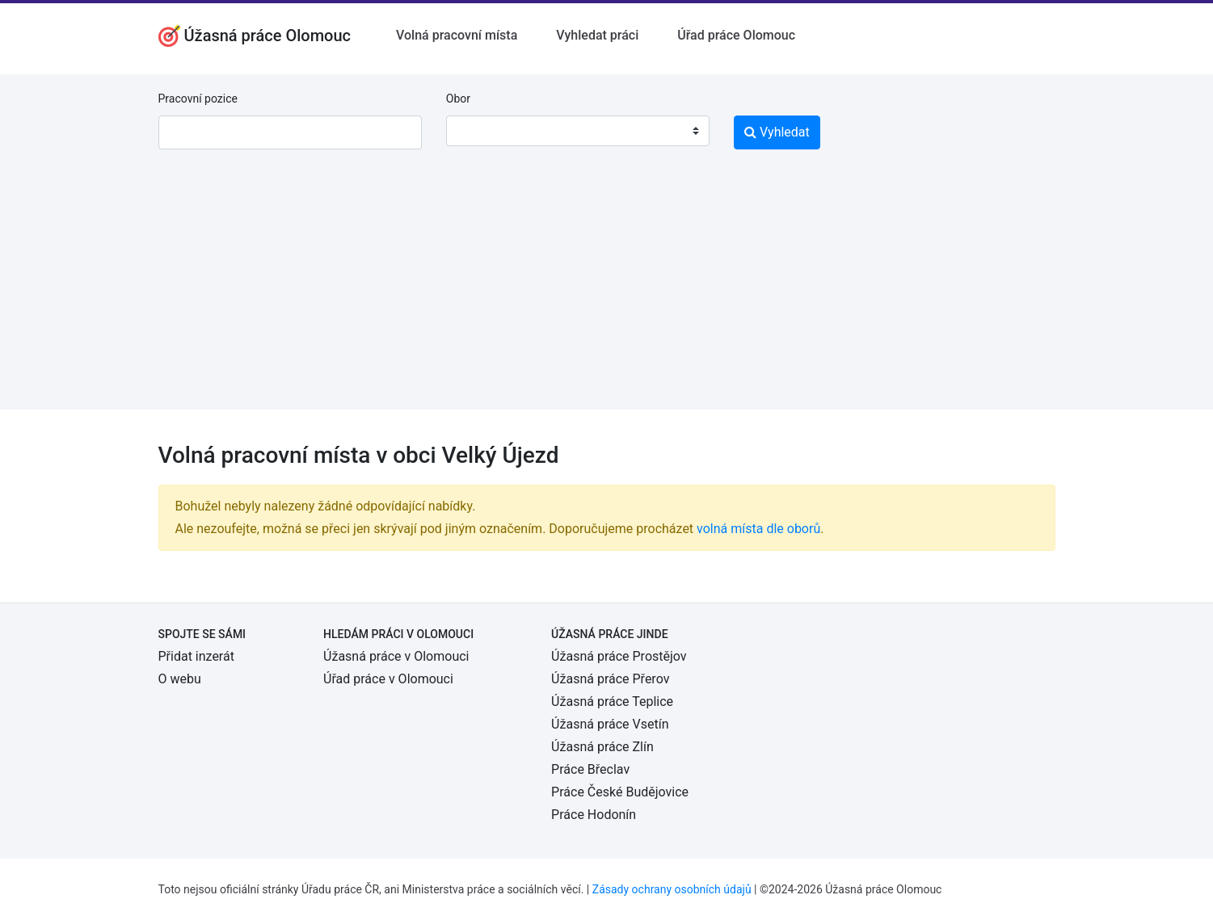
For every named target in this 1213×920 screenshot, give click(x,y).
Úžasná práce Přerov (610, 679)
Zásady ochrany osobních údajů (672, 889)
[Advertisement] (607, 296)
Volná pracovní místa (456, 35)
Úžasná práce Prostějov (618, 656)
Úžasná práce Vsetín (609, 724)
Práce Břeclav (590, 769)
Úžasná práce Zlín (602, 746)
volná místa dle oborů (758, 528)
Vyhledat (777, 132)
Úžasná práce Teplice (612, 701)
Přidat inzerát (196, 656)
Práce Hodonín (593, 814)
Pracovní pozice (198, 98)
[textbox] (479, 131)
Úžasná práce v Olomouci (396, 656)
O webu (179, 679)
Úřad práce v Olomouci (388, 679)
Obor (458, 98)
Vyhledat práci (597, 35)
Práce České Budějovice (620, 792)
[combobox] (578, 131)
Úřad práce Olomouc (736, 35)
